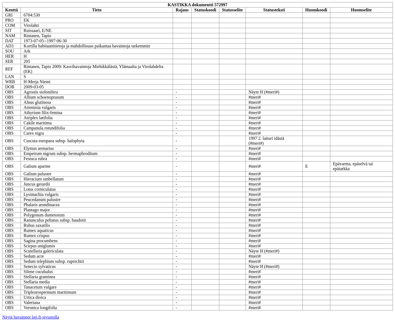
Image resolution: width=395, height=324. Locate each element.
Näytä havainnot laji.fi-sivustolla (30, 317)
